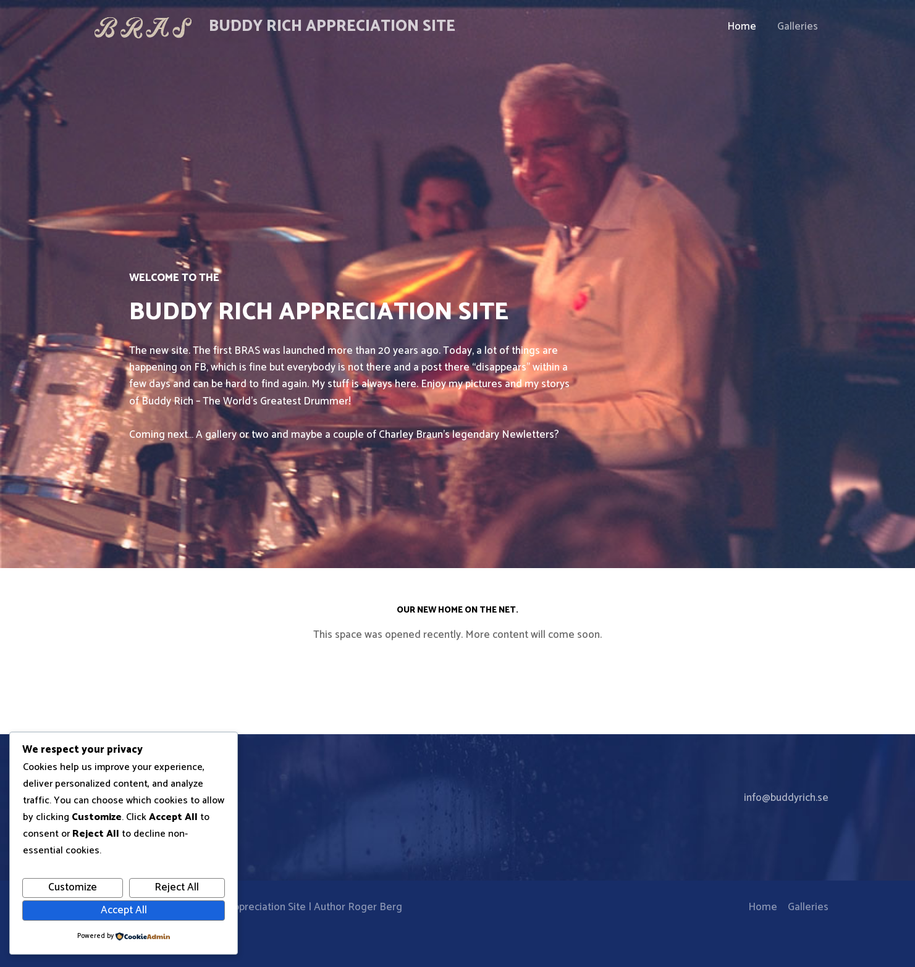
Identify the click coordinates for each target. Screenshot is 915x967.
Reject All (176, 887)
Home (741, 26)
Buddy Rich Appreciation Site (332, 27)
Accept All (124, 910)
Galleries (797, 26)
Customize (72, 887)
